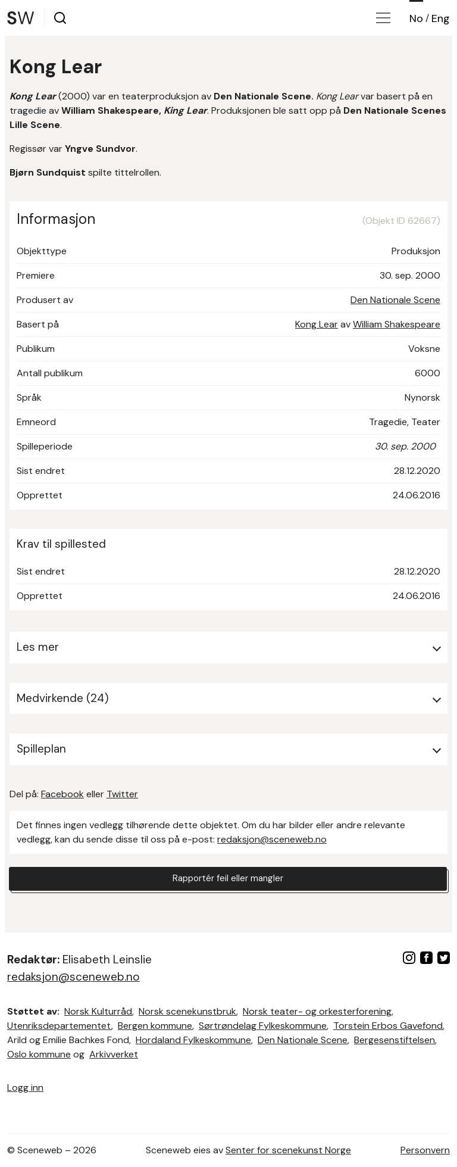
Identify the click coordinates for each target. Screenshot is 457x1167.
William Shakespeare (396, 324)
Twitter (122, 794)
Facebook (62, 794)
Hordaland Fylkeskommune (193, 1040)
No (416, 18)
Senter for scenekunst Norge (288, 1150)
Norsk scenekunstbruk (187, 1011)
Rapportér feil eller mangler (228, 879)
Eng (440, 18)
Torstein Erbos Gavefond (388, 1025)
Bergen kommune (155, 1025)
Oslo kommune (39, 1054)
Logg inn (25, 1087)
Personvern (425, 1150)
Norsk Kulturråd (98, 1011)
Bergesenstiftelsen (394, 1040)
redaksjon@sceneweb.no (272, 839)
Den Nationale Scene (395, 300)
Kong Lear (316, 324)
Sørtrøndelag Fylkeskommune (263, 1025)
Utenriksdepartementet (59, 1025)
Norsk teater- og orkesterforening (317, 1011)
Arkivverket (113, 1054)
